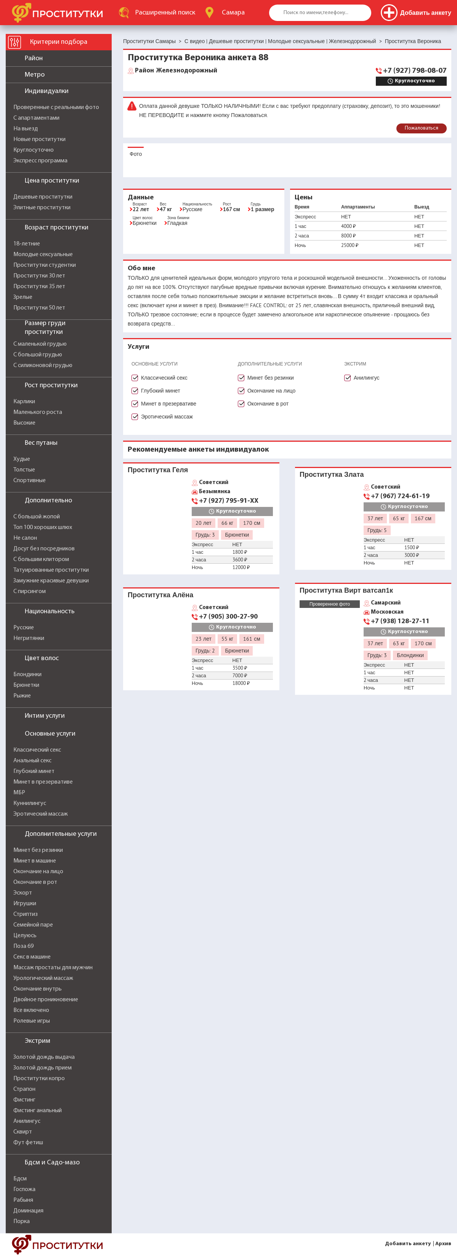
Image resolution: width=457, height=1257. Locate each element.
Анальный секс (32, 761)
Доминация (28, 1211)
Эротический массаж (40, 814)
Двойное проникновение (45, 1000)
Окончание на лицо (38, 872)
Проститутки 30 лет (39, 276)
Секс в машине (32, 957)
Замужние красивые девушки (51, 581)
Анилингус (26, 1121)
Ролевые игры (31, 1021)
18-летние (26, 244)
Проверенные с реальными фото (56, 107)
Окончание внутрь (37, 989)
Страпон (24, 1089)
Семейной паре (33, 925)
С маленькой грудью (40, 344)
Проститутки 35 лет (39, 287)
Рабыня (23, 1200)
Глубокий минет (34, 771)
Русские (23, 628)
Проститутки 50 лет (39, 308)
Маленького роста (37, 412)
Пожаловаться (421, 128)
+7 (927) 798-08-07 (415, 71)
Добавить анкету (408, 1244)
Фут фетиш (28, 1143)
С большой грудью (37, 355)
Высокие (24, 423)
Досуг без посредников (44, 549)
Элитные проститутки (42, 208)
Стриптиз (25, 914)
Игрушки (24, 904)
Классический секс (37, 750)
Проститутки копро (39, 1079)
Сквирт (22, 1132)
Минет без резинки (38, 850)
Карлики (24, 402)
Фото (136, 154)
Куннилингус (29, 803)
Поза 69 (23, 946)
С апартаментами (36, 118)
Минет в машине (34, 861)
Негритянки (28, 638)
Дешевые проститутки (42, 197)
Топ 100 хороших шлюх (42, 527)
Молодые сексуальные (43, 255)
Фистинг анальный (37, 1111)
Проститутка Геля (158, 469)
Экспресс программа (40, 161)
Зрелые (22, 297)
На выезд (25, 129)
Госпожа (24, 1189)
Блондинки (27, 675)
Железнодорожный (176, 70)
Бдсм (20, 1179)
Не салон (25, 538)
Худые (21, 459)
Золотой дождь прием (42, 1068)
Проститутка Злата (332, 474)
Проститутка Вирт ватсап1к (346, 590)
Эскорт (22, 893)
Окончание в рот (35, 882)
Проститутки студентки (44, 265)
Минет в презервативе (43, 782)
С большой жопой (36, 517)
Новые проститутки (39, 139)
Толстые (24, 470)
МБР (19, 793)
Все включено (31, 1010)
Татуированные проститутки (51, 570)
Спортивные (29, 481)
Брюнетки (26, 685)
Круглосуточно (33, 150)
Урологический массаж (43, 978)
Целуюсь (25, 936)
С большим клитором (41, 559)
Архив (443, 1244)
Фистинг (24, 1100)
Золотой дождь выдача (44, 1057)
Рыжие (22, 696)
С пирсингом (29, 591)
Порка (21, 1222)
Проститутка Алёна (160, 594)
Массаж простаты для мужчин (53, 968)
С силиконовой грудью (42, 365)
